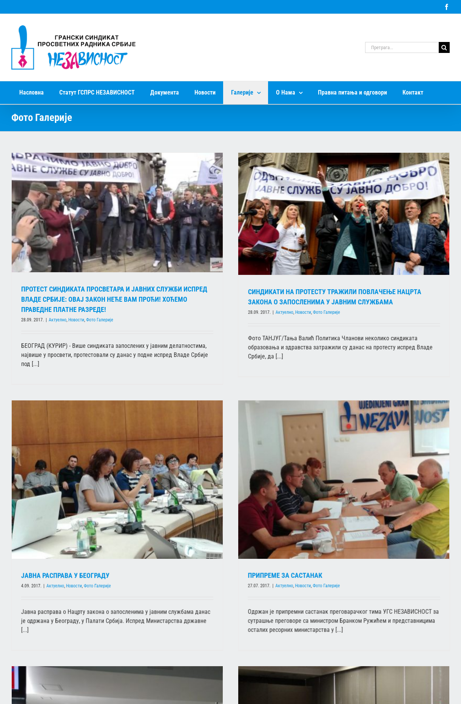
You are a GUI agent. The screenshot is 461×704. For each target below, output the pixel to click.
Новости (76, 320)
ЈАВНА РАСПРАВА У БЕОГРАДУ (113, 536)
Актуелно (57, 320)
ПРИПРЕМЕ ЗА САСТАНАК (249, 573)
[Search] (444, 47)
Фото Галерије (99, 320)
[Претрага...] (402, 47)
